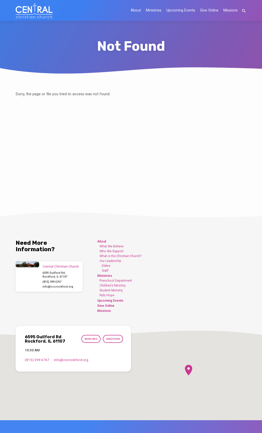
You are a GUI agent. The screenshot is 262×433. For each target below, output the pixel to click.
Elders (106, 266)
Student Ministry (111, 290)
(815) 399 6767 (51, 281)
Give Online (209, 10)
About (136, 10)
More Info (89, 339)
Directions (112, 339)
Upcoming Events (180, 10)
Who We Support (112, 251)
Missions (230, 10)
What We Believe (112, 246)
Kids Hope (107, 295)
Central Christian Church (61, 266)
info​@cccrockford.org (57, 286)
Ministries (153, 10)
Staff (105, 270)
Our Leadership (110, 261)
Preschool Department (116, 280)
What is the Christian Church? (120, 256)
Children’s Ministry (113, 285)
